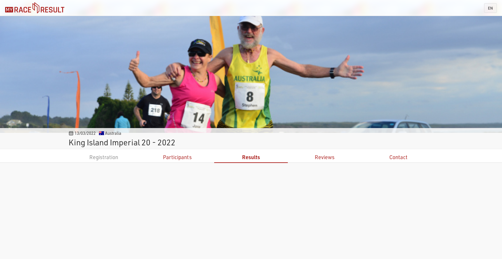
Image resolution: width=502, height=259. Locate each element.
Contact (398, 157)
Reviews (325, 157)
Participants (177, 157)
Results (251, 157)
